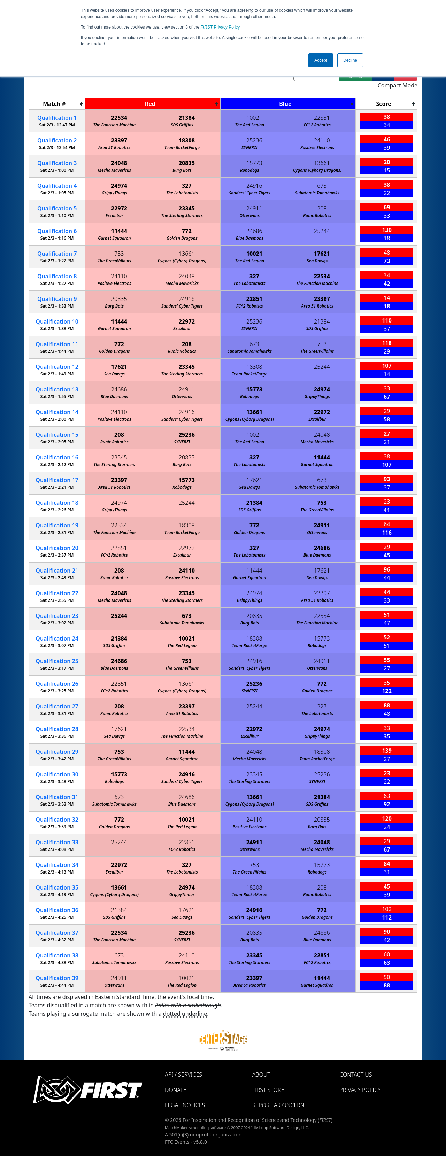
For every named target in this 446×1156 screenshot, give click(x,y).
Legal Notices (185, 1105)
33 (57, 842)
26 (57, 684)
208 (321, 208)
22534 (119, 118)
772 (187, 231)
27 (57, 706)
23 (57, 616)
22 (57, 593)
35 (57, 887)
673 (321, 185)
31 (57, 797)
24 (57, 638)
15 (57, 435)
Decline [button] (350, 60)
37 (57, 933)
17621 (322, 253)
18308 (187, 140)
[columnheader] (57, 104)
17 (57, 480)
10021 (254, 118)
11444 (119, 231)
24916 (254, 185)
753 (119, 253)
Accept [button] (320, 60)
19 (57, 525)
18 (57, 502)
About (261, 1074)
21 (57, 570)
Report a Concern (278, 1105)
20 (57, 548)
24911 (254, 208)
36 (57, 910)
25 (57, 661)
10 (57, 321)
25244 (322, 231)
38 (57, 955)
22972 (119, 208)
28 (57, 729)
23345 (187, 208)
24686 (254, 231)
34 (57, 865)
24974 (119, 185)
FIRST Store (268, 1090)
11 (57, 344)
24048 (119, 163)
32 (57, 819)
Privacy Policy (220, 27)
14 (57, 412)
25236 (254, 140)
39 (57, 978)
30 (57, 774)
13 (57, 389)
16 (57, 457)
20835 (187, 163)
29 (57, 751)
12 (57, 367)
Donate (175, 1090)
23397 (119, 140)
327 (187, 185)
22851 (322, 118)
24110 (322, 140)
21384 (187, 118)
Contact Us (355, 1074)
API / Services (183, 1074)
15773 (254, 163)
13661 (322, 163)
